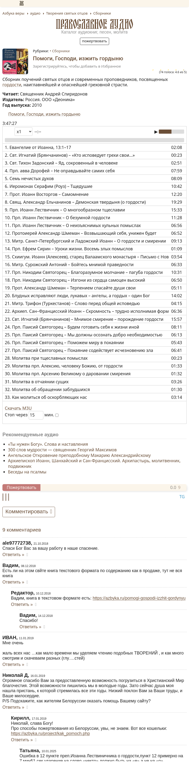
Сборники (61, 50)
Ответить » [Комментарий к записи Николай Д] (13, 707)
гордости (11, 84)
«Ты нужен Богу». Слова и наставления (48, 444)
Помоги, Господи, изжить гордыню (44, 114)
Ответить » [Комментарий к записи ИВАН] (13, 664)
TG (182, 496)
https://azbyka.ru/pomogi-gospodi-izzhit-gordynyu (139, 598)
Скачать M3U (18, 408)
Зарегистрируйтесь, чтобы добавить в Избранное (77, 66)
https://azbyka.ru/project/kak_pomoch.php (50, 733)
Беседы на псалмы (27, 472)
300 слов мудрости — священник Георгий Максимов (62, 450)
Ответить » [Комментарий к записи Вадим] (13, 582)
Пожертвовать (94, 40)
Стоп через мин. (31, 415)
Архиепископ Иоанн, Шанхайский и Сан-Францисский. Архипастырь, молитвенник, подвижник (94, 463)
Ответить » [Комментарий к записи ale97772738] (13, 554)
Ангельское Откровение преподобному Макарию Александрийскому (79, 455)
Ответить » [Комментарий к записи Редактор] (22, 604)
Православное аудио (94, 24)
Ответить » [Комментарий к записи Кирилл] (22, 739)
